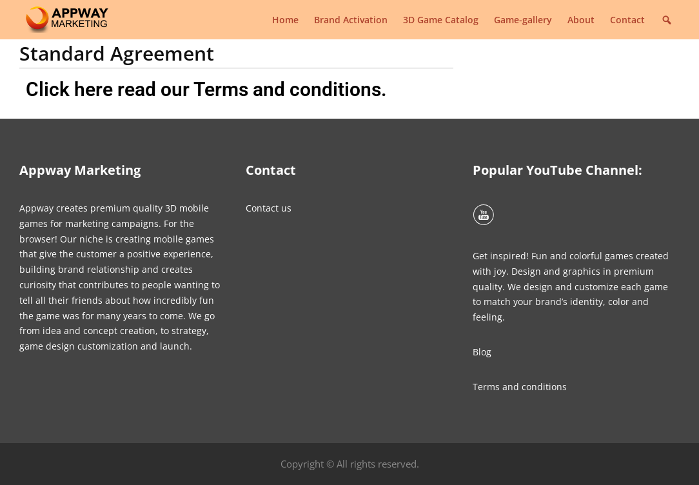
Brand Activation (351, 20)
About (581, 20)
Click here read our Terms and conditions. (206, 89)
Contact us (268, 208)
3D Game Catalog (440, 20)
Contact (627, 20)
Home (285, 20)
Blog (482, 352)
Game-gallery (523, 20)
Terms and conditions (520, 387)
